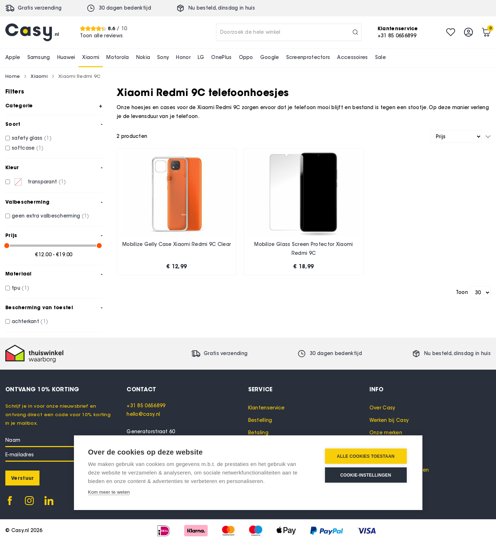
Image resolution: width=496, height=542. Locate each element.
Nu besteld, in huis (221, 8)
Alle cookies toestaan (365, 456)
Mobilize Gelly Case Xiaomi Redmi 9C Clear (176, 244)
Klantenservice (266, 408)
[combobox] (289, 32)
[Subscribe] (22, 478)
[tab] (187, 389)
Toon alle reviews (101, 36)
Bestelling (260, 420)
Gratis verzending (40, 8)
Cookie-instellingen (365, 475)
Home (12, 76)
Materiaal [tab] (18, 273)
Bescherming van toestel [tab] (39, 307)
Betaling (258, 433)
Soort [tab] (13, 124)
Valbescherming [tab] (27, 202)
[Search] (355, 32)
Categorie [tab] (19, 105)
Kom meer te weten (109, 492)
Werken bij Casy (389, 420)
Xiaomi (39, 76)
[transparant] (7, 181)
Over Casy (382, 408)
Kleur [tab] (12, 167)
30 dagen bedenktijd (125, 8)
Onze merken (385, 433)
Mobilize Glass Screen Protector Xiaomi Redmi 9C (303, 249)
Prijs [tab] (11, 235)
